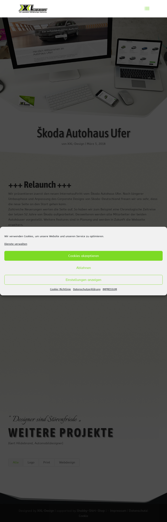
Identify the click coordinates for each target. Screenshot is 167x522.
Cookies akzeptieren (83, 256)
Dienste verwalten (15, 243)
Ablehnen (83, 268)
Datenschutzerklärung (86, 289)
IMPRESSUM (110, 289)
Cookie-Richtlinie (60, 289)
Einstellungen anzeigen (83, 280)
